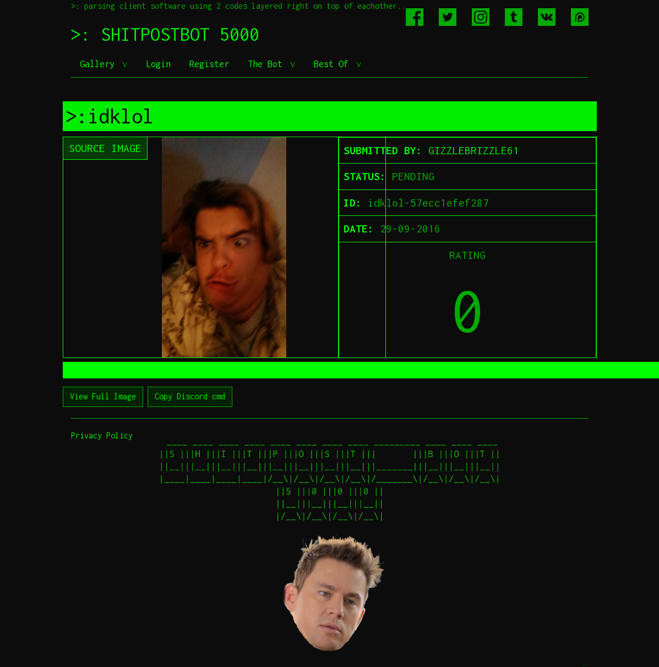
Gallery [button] (99, 63)
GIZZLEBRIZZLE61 (473, 150)
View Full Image (103, 396)
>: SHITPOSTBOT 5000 (165, 34)
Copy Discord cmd (190, 396)
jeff (585, 664)
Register (209, 63)
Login (158, 63)
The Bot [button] (267, 63)
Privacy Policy (102, 435)
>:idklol (110, 116)
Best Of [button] (333, 63)
